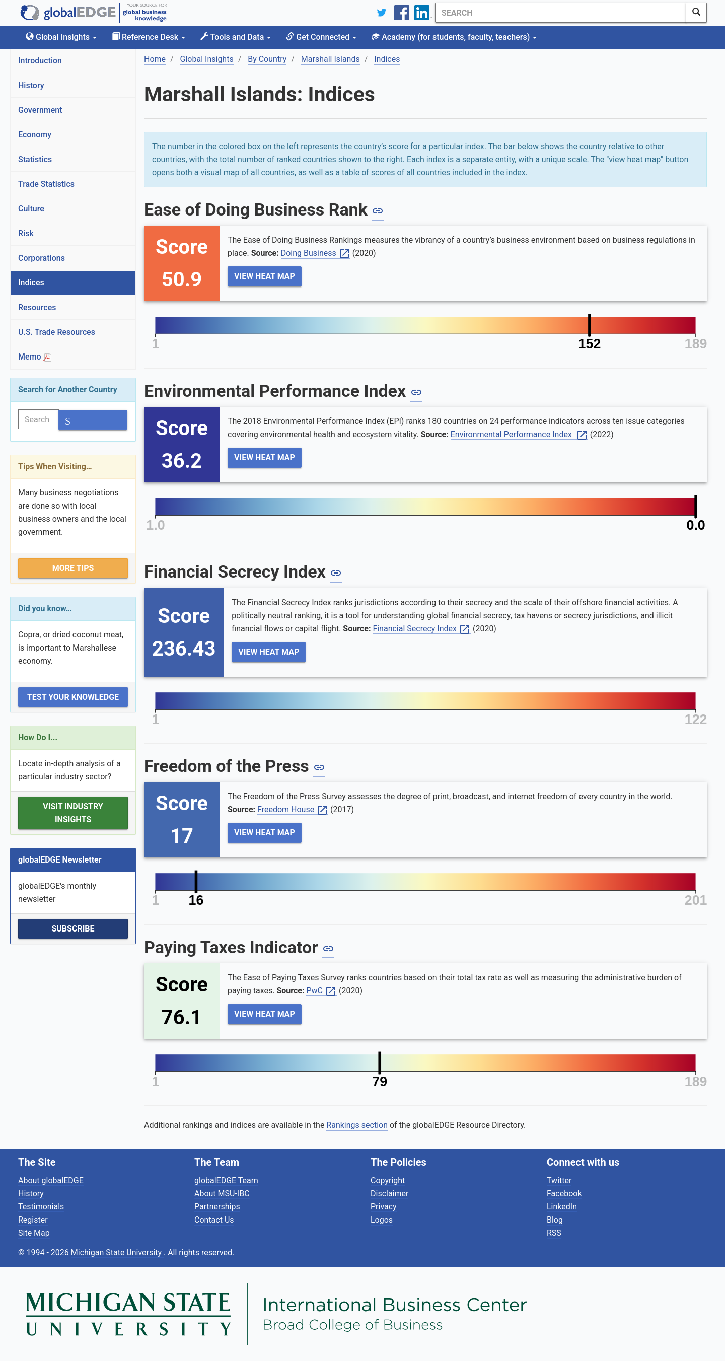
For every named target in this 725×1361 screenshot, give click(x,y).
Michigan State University (117, 1252)
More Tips (73, 568)
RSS (554, 1233)
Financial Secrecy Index (422, 629)
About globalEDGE (51, 1180)
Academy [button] (454, 37)
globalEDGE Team (226, 1180)
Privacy (384, 1206)
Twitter (559, 1180)
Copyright (388, 1180)
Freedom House (292, 810)
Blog (555, 1220)
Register (33, 1220)
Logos (382, 1220)
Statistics (35, 159)
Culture (31, 208)
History (31, 85)
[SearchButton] (696, 13)
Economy (34, 134)
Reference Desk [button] (148, 37)
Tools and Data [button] (235, 37)
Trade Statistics (46, 184)
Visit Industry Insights (73, 813)
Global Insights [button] (61, 37)
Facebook (564, 1193)
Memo (34, 357)
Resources (37, 307)
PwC (321, 991)
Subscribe (72, 929)
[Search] (560, 13)
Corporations (41, 258)
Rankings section (357, 1125)
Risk (26, 233)
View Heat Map (264, 276)
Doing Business (315, 253)
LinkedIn (562, 1206)
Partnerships (217, 1206)
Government (40, 110)
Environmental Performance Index (519, 434)
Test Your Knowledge (73, 697)
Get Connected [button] (321, 37)
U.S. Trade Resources (56, 332)
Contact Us (214, 1220)
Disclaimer (389, 1193)
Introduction (40, 60)
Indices (31, 283)
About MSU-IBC (222, 1193)
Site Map (34, 1233)
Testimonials (41, 1206)
